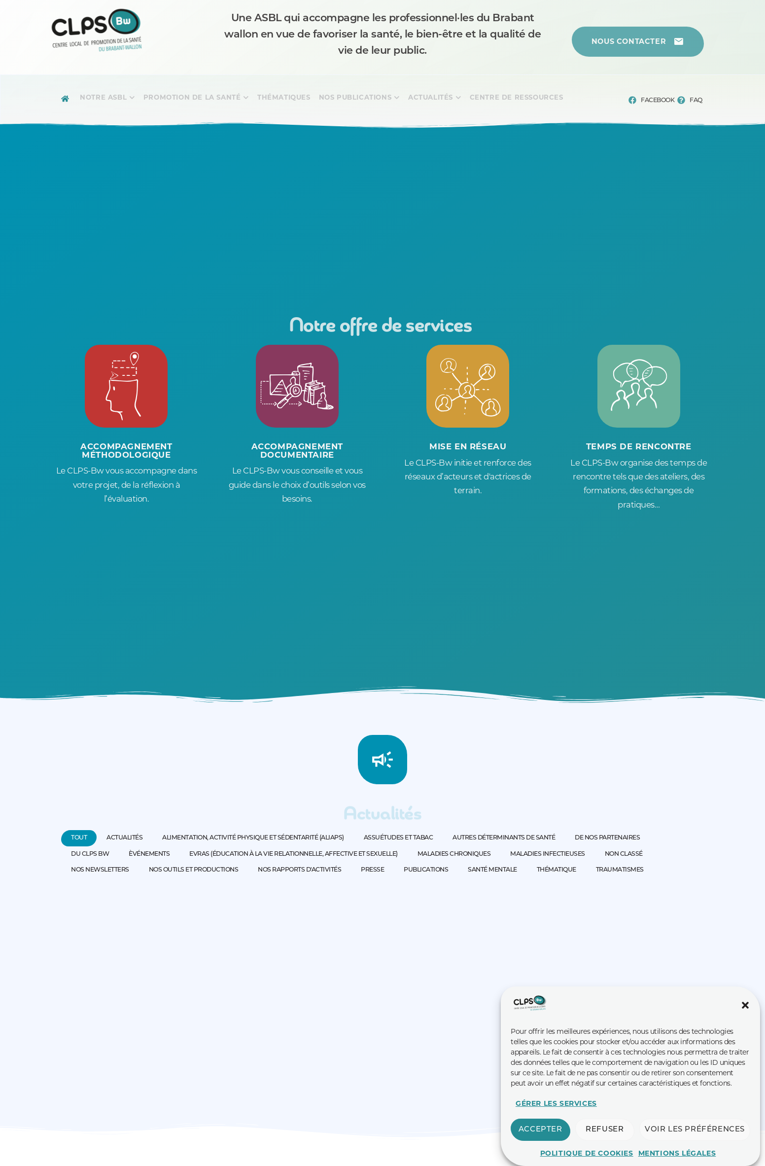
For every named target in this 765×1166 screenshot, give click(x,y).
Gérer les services (556, 1103)
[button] (745, 1005)
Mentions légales (677, 1153)
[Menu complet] (103, 99)
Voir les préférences (695, 1129)
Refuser (605, 1129)
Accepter (540, 1129)
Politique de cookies (586, 1153)
